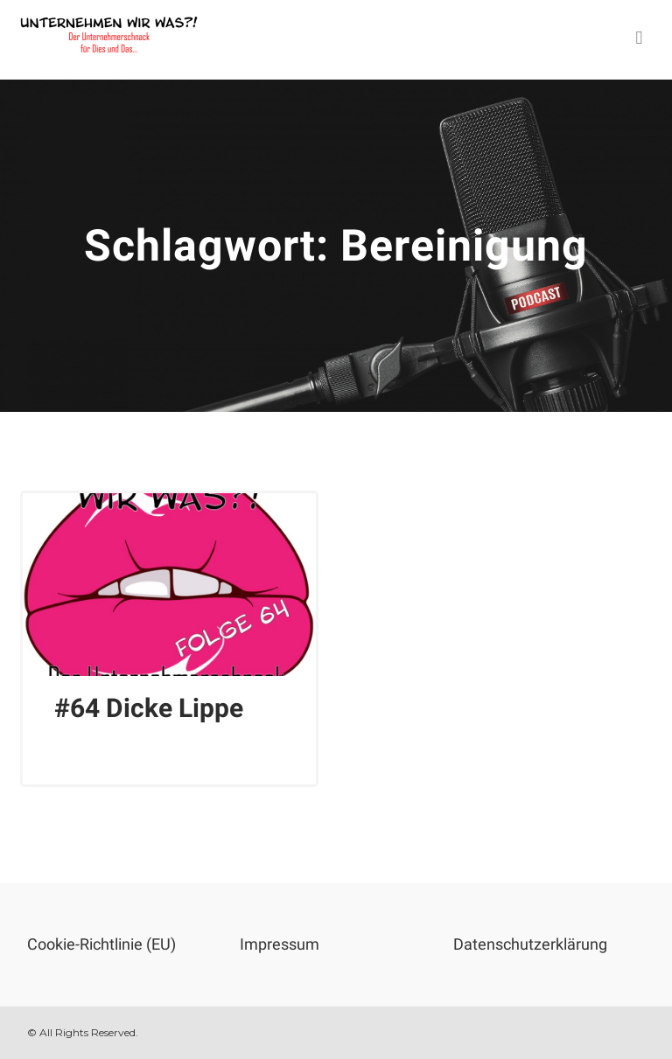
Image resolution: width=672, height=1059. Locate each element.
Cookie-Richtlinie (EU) (101, 944)
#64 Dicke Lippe (148, 708)
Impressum (279, 944)
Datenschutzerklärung (530, 944)
